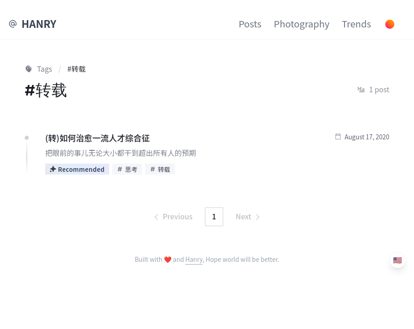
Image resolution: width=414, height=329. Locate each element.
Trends (356, 23)
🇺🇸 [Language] (397, 260)
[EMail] (12, 23)
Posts (250, 23)
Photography (302, 23)
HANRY (38, 23)
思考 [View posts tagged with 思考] (127, 169)
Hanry (194, 259)
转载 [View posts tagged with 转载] (160, 169)
